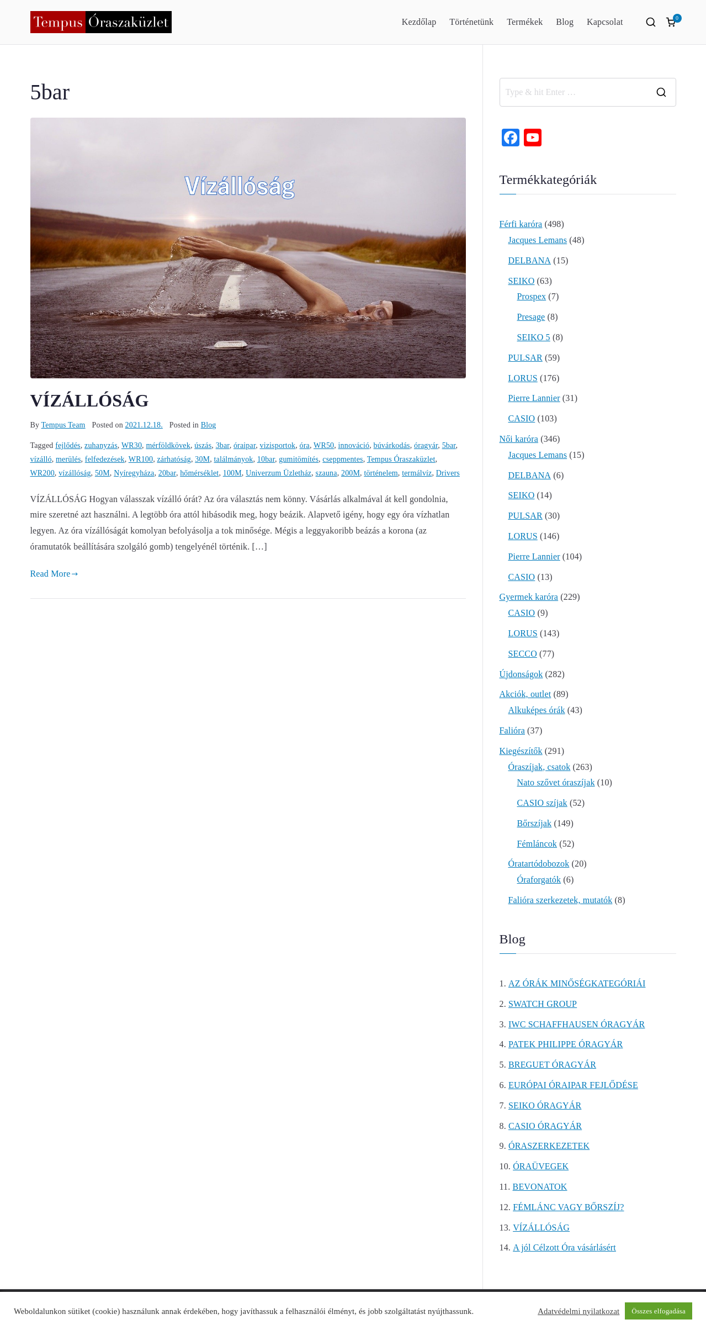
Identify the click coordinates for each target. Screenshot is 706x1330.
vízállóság (75, 473)
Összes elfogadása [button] (658, 1311)
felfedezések (105, 459)
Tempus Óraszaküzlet (401, 459)
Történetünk (471, 22)
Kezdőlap (419, 22)
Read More (54, 573)
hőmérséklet (199, 473)
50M (102, 473)
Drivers (448, 473)
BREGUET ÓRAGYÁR (552, 1064)
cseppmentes (342, 459)
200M (350, 473)
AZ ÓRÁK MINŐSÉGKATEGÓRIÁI (576, 983)
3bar (223, 445)
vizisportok (277, 445)
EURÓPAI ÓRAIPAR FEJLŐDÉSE (573, 1085)
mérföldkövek (168, 445)
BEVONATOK (540, 1186)
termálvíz (417, 473)
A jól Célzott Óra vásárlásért (564, 1247)
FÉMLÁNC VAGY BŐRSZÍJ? (568, 1207)
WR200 (42, 473)
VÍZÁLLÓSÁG (89, 400)
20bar (167, 473)
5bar (449, 445)
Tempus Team (63, 425)
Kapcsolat (605, 22)
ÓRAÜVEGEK (541, 1166)
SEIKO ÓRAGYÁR (544, 1105)
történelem (380, 473)
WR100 (141, 459)
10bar (266, 459)
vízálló (41, 459)
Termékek (525, 22)
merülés (68, 459)
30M (202, 459)
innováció (354, 445)
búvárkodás (392, 445)
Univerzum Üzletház (278, 473)
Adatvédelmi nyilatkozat (578, 1311)
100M (232, 473)
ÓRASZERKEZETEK (549, 1145)
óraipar (244, 445)
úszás (202, 445)
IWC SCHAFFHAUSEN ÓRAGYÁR (576, 1024)
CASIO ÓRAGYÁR (545, 1126)
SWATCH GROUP (542, 1004)
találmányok (233, 459)
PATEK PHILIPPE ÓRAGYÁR (565, 1044)
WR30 (131, 445)
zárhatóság (173, 459)
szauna (326, 473)
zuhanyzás (101, 445)
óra (305, 445)
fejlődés (68, 445)
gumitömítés (299, 459)
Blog (565, 22)
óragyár (426, 445)
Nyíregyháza (134, 473)
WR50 (324, 445)
